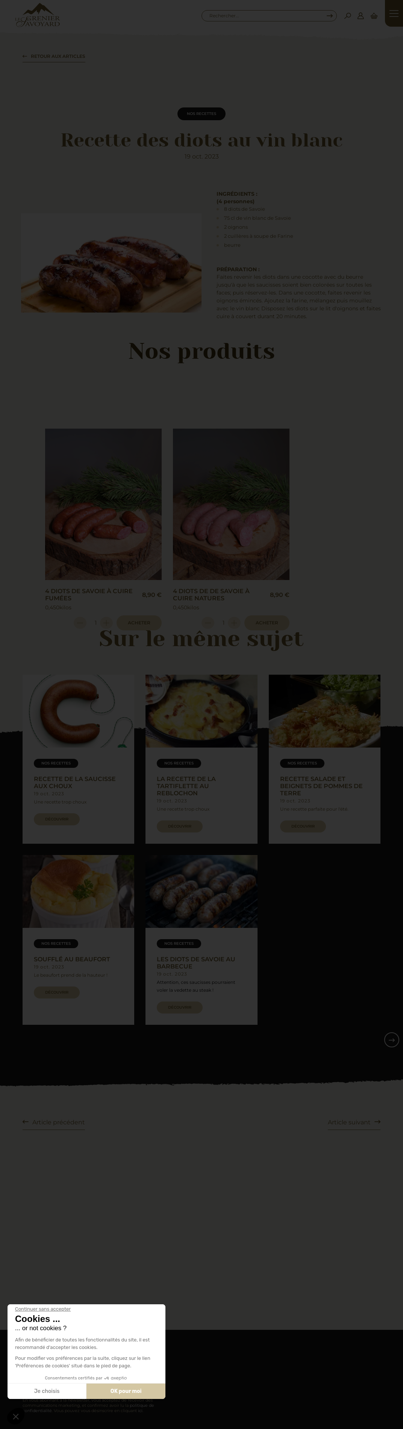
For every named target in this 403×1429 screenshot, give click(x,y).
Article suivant (349, 1122)
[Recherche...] (265, 16)
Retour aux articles (58, 56)
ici (140, 1410)
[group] (78, 759)
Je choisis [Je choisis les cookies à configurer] (47, 1391)
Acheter (139, 622)
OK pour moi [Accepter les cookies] (126, 1391)
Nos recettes (201, 113)
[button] (16, 1416)
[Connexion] (360, 15)
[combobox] (265, 16)
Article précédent (58, 1122)
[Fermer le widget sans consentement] (42, 1309)
